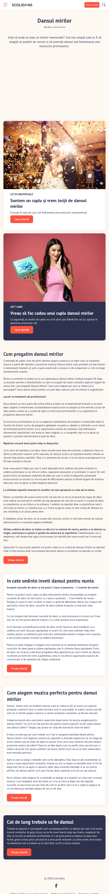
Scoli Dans (59, 878)
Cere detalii (22, 329)
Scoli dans (48, 27)
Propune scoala (92, 5)
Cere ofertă (22, 219)
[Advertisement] (54, 83)
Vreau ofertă (16, 560)
